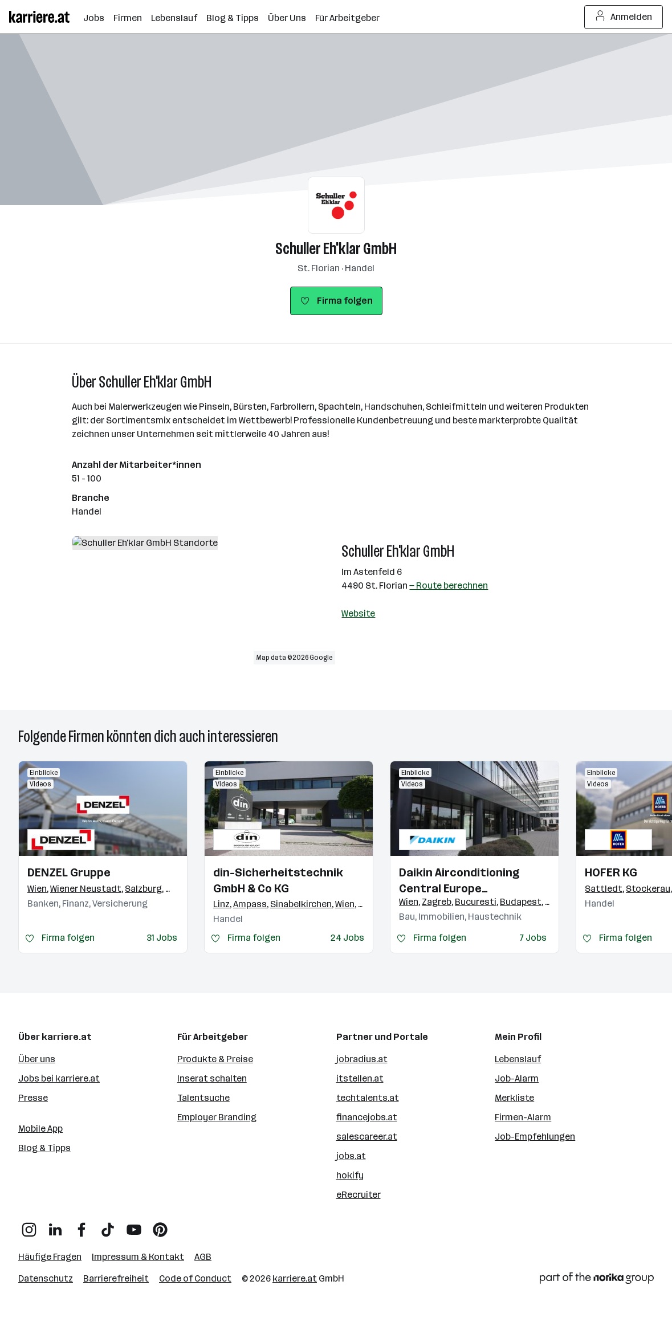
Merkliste (514, 1097)
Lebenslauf (518, 1059)
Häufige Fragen (50, 1256)
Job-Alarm (517, 1078)
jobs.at (351, 1155)
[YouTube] (134, 1225)
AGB (202, 1256)
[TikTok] (108, 1225)
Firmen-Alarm (523, 1117)
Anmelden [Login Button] (624, 17)
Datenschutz (45, 1278)
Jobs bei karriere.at (59, 1078)
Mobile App (40, 1128)
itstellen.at (360, 1078)
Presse (33, 1097)
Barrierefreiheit (116, 1278)
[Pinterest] (160, 1225)
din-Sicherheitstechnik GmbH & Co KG (278, 880)
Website (358, 613)
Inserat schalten (212, 1078)
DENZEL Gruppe (69, 872)
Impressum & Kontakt (138, 1256)
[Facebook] (81, 1225)
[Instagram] (29, 1225)
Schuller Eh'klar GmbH (336, 248)
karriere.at (294, 1278)
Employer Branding (216, 1117)
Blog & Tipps (44, 1148)
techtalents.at (367, 1097)
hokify (350, 1175)
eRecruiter (358, 1194)
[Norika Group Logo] (597, 1280)
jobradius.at (362, 1059)
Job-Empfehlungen (535, 1136)
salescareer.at (366, 1136)
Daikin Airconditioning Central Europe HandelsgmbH (459, 881)
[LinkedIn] (55, 1225)
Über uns (36, 1059)
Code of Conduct (195, 1278)
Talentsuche (203, 1097)
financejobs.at (366, 1117)
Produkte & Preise (215, 1059)
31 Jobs (161, 937)
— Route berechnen (448, 585)
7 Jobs (533, 937)
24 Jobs (347, 937)
